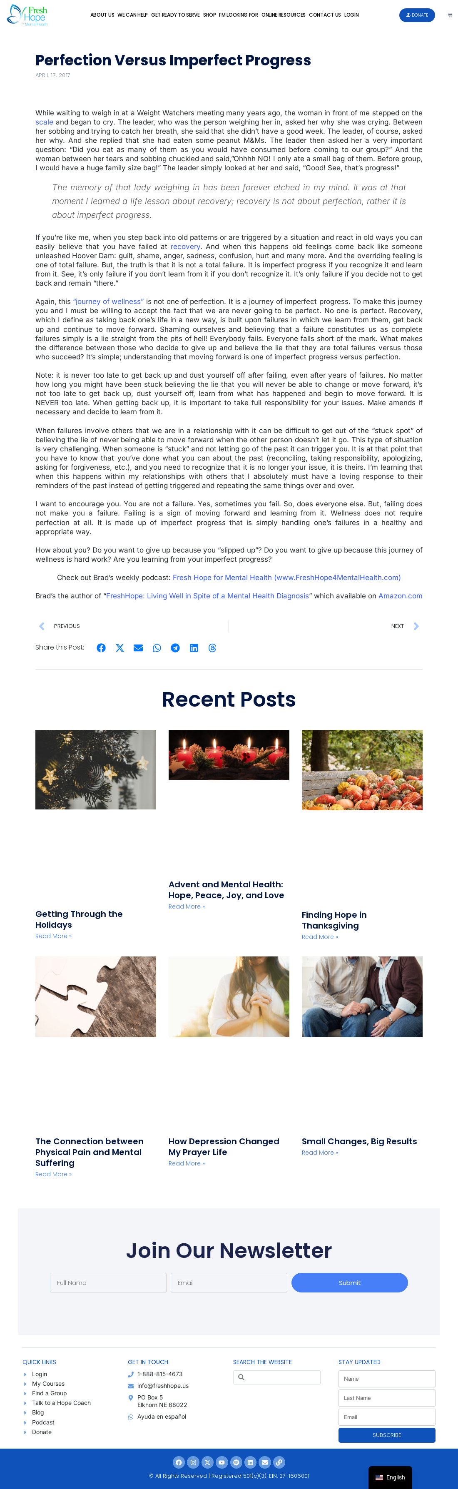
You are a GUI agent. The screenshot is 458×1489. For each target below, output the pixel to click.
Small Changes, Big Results (359, 1141)
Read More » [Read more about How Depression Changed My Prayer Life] (187, 1163)
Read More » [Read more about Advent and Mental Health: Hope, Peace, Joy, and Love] (187, 906)
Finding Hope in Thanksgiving (334, 920)
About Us (102, 14)
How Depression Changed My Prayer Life (224, 1146)
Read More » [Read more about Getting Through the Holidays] (53, 936)
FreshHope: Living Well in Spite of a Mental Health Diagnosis (207, 596)
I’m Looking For (238, 14)
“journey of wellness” (108, 301)
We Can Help (132, 14)
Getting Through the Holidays (79, 919)
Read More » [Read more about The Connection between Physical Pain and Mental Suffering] (53, 1174)
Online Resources (283, 14)
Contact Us (325, 14)
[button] (101, 647)
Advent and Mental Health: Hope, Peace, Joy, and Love (226, 890)
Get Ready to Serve (175, 14)
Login (351, 14)
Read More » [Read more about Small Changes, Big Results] (320, 1152)
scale (44, 122)
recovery (185, 246)
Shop (209, 14)
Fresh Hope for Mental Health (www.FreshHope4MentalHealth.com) (287, 577)
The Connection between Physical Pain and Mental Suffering (89, 1152)
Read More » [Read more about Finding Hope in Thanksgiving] (320, 937)
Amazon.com (400, 596)
